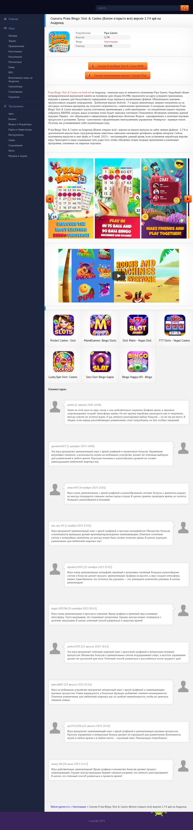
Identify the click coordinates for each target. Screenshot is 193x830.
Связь (11, 140)
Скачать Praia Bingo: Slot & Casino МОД (120, 66)
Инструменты (16, 134)
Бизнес (12, 119)
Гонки (11, 67)
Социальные (15, 145)
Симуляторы (15, 86)
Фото (11, 150)
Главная (11, 19)
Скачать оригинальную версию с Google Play (120, 75)
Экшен (12, 41)
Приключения (16, 46)
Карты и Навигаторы (20, 129)
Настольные (15, 51)
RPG (10, 72)
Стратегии (14, 97)
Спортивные (15, 91)
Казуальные (15, 56)
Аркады (12, 35)
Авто (11, 113)
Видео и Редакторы (19, 124)
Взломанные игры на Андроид (20, 79)
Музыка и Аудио (17, 156)
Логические (15, 62)
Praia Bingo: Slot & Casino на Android (69, 92)
